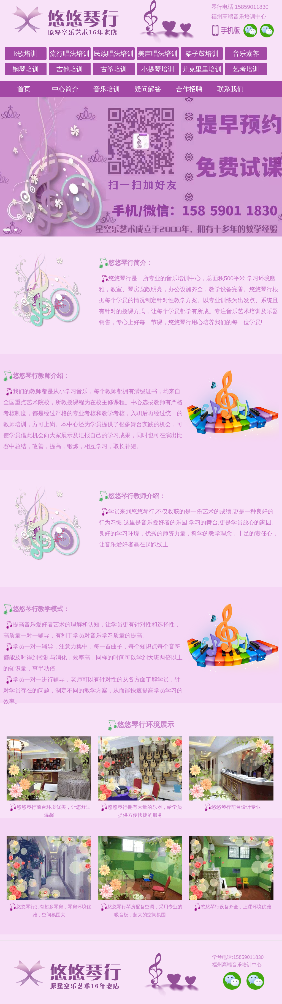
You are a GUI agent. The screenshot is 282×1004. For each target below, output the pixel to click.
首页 (24, 89)
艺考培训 (246, 69)
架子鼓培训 (201, 53)
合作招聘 (189, 89)
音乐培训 (106, 89)
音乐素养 (246, 53)
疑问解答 (148, 89)
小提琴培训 (157, 69)
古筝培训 (114, 69)
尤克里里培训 (202, 69)
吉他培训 (69, 69)
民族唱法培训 (114, 53)
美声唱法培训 (158, 53)
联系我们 (230, 89)
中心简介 (65, 89)
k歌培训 (25, 53)
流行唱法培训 (70, 53)
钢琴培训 (25, 69)
